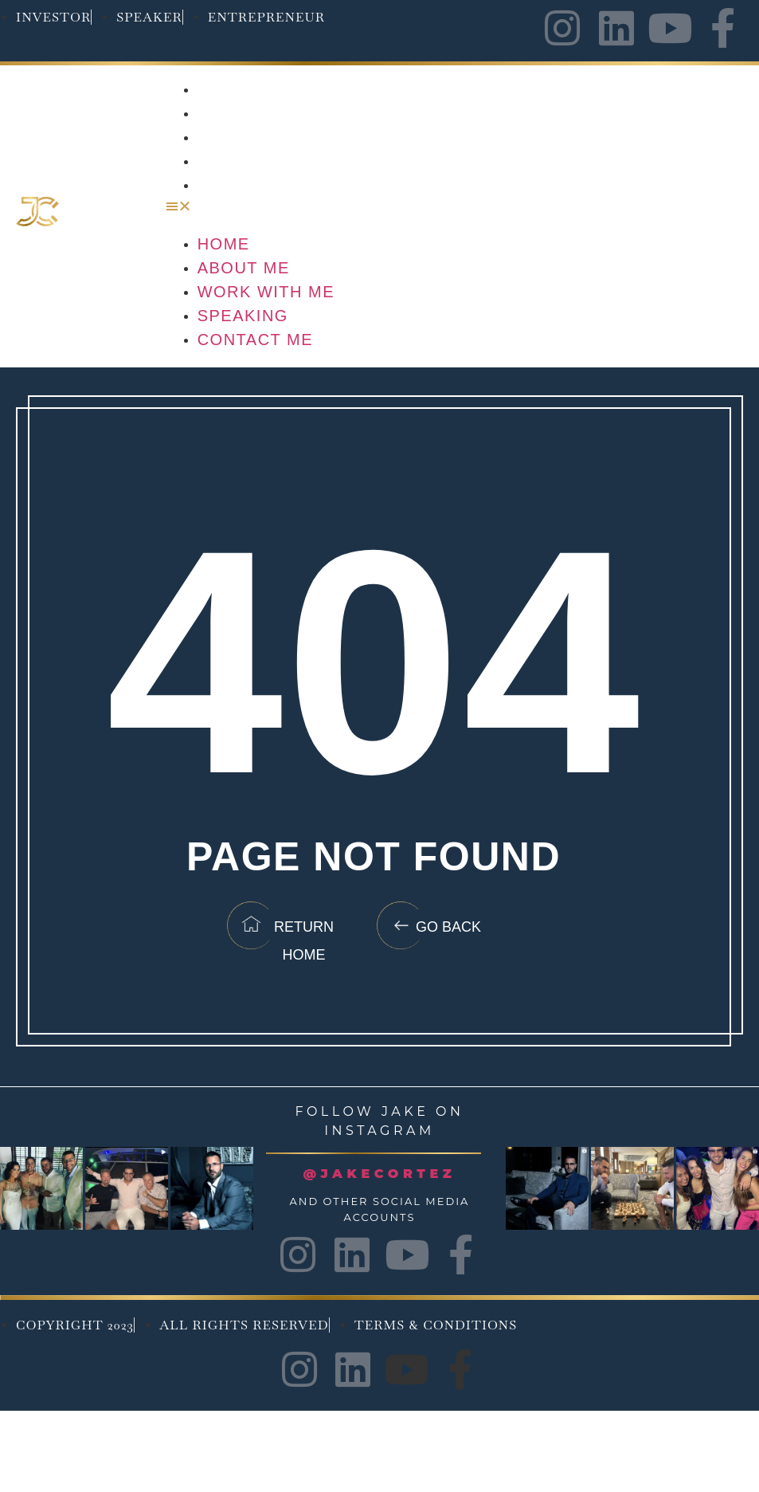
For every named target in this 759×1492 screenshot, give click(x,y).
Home (224, 89)
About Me (245, 113)
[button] (454, 206)
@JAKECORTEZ (379, 1173)
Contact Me (256, 185)
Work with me (267, 137)
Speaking (244, 161)
